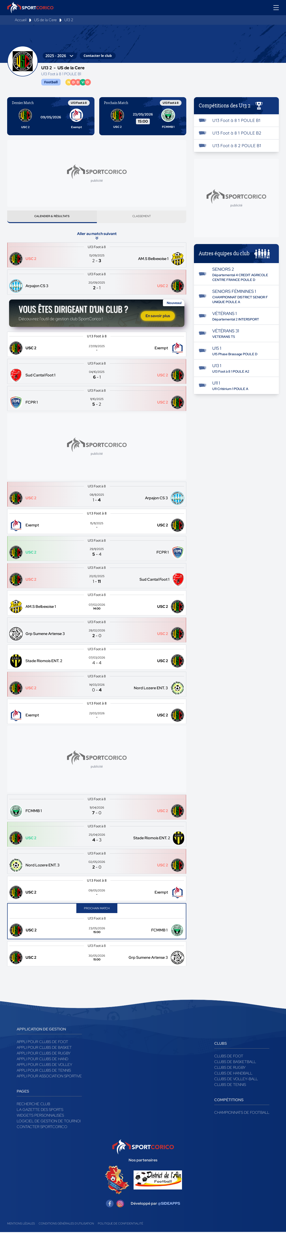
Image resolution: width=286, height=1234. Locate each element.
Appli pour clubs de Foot (42, 1043)
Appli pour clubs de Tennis (44, 1072)
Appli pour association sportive (49, 1077)
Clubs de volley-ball (236, 1080)
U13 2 (68, 19)
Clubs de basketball (235, 1063)
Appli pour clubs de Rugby (44, 1055)
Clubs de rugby (230, 1069)
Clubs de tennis (230, 1086)
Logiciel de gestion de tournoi (49, 1122)
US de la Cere (45, 19)
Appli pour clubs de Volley (44, 1066)
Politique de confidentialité (120, 1225)
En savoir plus (158, 317)
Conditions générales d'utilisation (66, 1225)
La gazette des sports (40, 1111)
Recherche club (33, 1105)
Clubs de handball (233, 1075)
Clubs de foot (228, 1057)
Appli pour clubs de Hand (42, 1060)
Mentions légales (21, 1225)
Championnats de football (241, 1114)
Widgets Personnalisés (40, 1117)
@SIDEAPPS (169, 1205)
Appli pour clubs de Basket (44, 1049)
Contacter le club (97, 55)
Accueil (20, 19)
